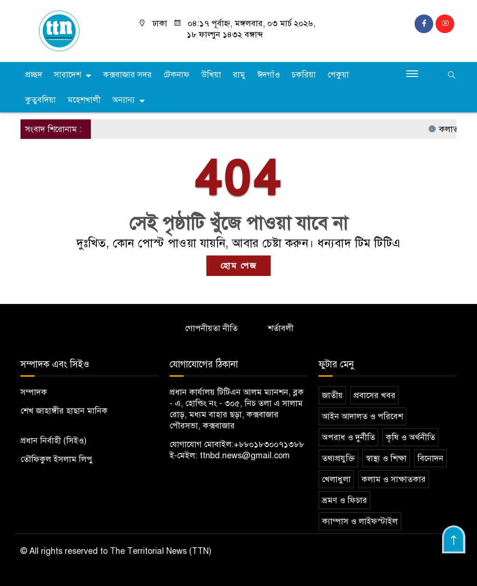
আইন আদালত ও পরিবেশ (362, 416)
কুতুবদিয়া (40, 100)
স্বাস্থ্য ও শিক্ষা (386, 458)
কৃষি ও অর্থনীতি (410, 437)
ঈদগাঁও (268, 74)
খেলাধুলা (336, 479)
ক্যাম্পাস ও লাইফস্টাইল (360, 521)
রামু (239, 74)
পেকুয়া (338, 74)
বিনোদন (430, 458)
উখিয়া (211, 74)
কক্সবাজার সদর (127, 74)
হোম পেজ (238, 266)
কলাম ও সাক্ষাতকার (393, 479)
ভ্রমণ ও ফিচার (344, 500)
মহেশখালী (84, 100)
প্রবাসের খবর (374, 395)
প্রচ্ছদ (33, 74)
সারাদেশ (67, 74)
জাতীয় (332, 395)
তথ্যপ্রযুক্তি (338, 458)
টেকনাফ (177, 74)
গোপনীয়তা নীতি (211, 328)
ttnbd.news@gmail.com (245, 455)
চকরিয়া (304, 74)
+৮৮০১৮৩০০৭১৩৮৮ (269, 444)
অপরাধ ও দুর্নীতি (348, 437)
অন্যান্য (123, 100)
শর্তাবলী (280, 328)
